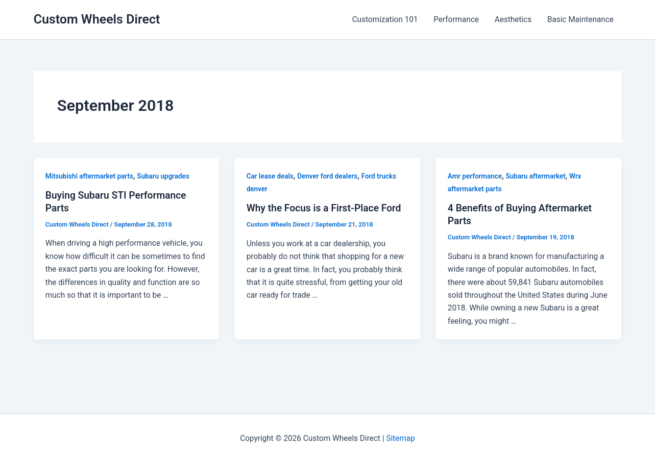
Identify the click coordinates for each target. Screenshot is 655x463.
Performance (456, 19)
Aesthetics (513, 19)
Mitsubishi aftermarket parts (89, 176)
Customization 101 (385, 19)
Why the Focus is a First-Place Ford (323, 208)
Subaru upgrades (163, 176)
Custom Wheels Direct (97, 19)
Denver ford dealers (327, 176)
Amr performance (475, 176)
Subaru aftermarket (535, 176)
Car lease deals (269, 176)
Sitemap (400, 438)
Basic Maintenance (580, 19)
